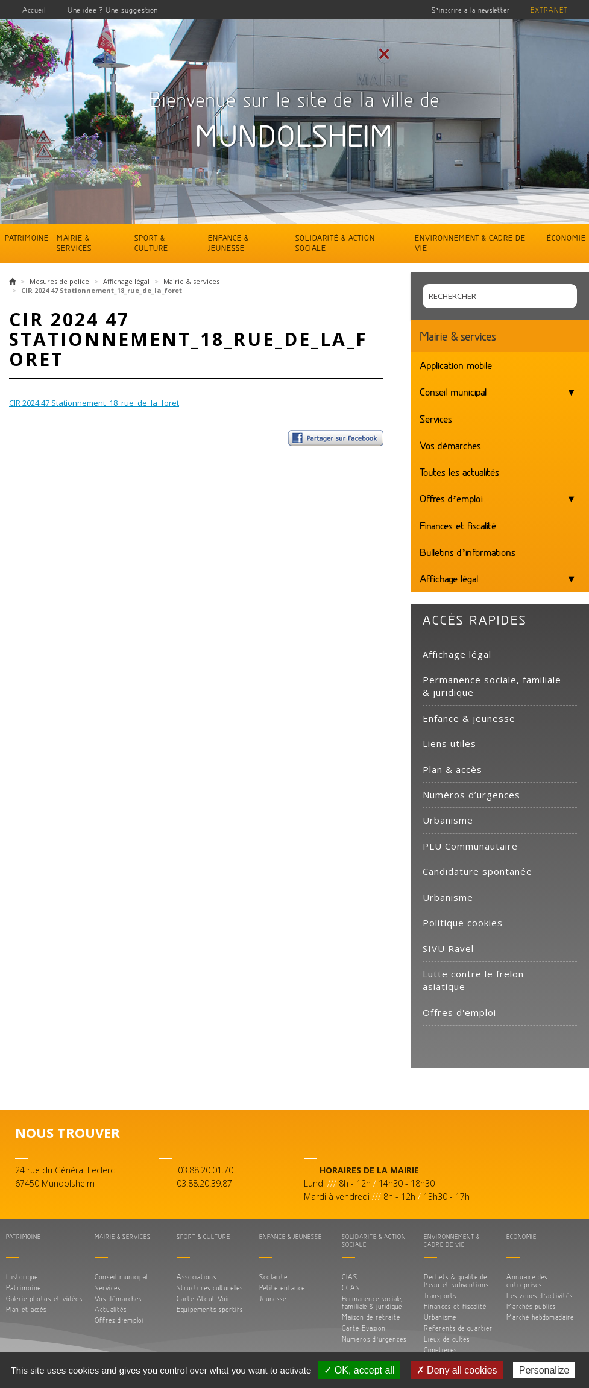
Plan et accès (26, 1309)
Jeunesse (272, 1298)
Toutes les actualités (459, 471)
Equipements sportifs (210, 1309)
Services (436, 418)
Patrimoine (27, 237)
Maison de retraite (371, 1317)
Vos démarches (450, 445)
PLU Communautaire (470, 846)
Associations (196, 1277)
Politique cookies (463, 922)
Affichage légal (126, 281)
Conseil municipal (453, 391)
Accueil (34, 9)
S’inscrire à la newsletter (471, 10)
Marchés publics (531, 1306)
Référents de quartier (458, 1328)
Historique (22, 1277)
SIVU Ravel (448, 948)
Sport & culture (151, 242)
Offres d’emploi (451, 498)
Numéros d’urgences (471, 795)
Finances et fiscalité (458, 525)
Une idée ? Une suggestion (113, 9)
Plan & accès (452, 769)
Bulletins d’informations (467, 552)
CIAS (349, 1277)
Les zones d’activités (539, 1295)
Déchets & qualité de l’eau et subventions (456, 1281)
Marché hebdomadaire (540, 1317)
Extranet (549, 10)
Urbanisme (448, 820)
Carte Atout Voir (203, 1298)
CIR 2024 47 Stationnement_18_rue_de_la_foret (94, 402)
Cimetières (440, 1350)
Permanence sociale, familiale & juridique (492, 685)
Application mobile (456, 365)
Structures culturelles (210, 1288)
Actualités (111, 1309)
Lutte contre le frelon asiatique (473, 980)
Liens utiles (449, 743)
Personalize (544, 1370)
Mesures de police (59, 281)
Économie (566, 237)
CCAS (351, 1288)
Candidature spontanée (477, 871)
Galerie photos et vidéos (44, 1298)
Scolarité (273, 1277)
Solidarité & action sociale (335, 242)
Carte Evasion (364, 1328)
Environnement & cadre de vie (470, 242)
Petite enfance (282, 1288)
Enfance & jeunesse (228, 242)
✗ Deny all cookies (457, 1370)
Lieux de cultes (447, 1339)
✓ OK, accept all (359, 1370)
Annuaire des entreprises (526, 1281)
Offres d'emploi (459, 1012)
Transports (440, 1295)
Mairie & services (74, 242)
